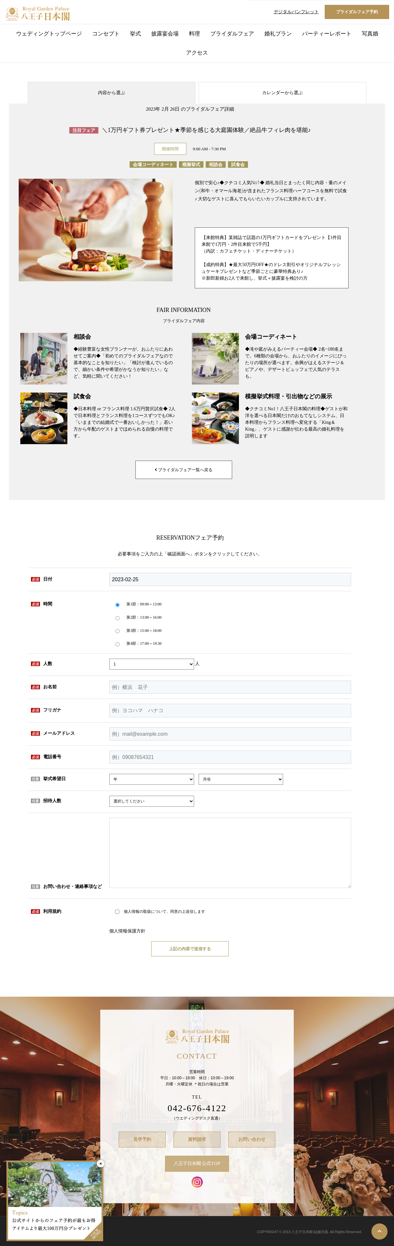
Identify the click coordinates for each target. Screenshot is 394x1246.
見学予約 (142, 1139)
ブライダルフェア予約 (357, 11)
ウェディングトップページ (49, 34)
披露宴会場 (165, 34)
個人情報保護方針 (127, 931)
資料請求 (197, 1139)
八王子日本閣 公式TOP (197, 1163)
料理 (194, 34)
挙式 (135, 34)
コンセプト (106, 34)
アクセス (197, 53)
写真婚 (370, 34)
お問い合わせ (251, 1139)
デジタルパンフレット (296, 11)
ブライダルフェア (232, 34)
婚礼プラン (278, 34)
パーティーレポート (326, 34)
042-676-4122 (197, 1108)
